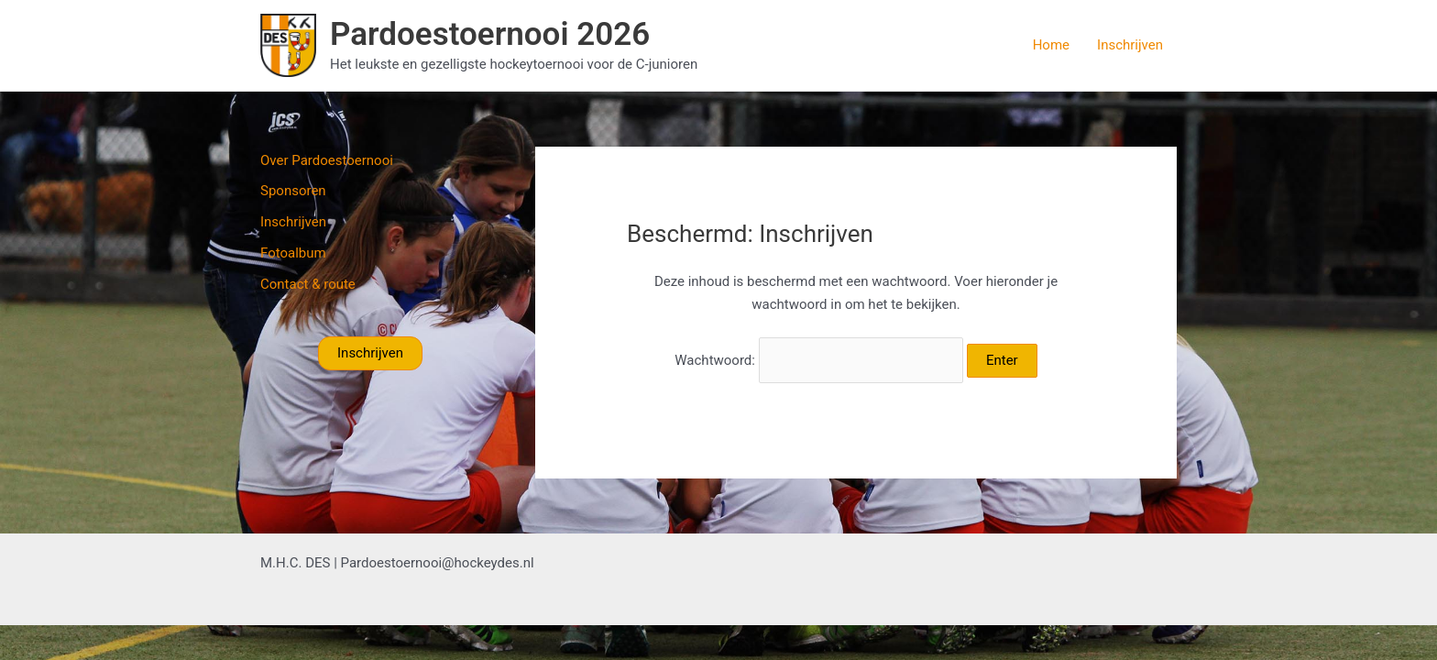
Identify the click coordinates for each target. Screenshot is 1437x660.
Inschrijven (1130, 45)
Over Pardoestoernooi (326, 160)
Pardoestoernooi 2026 (490, 34)
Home (1051, 45)
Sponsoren (293, 190)
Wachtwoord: (819, 360)
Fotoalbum (293, 253)
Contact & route (308, 284)
